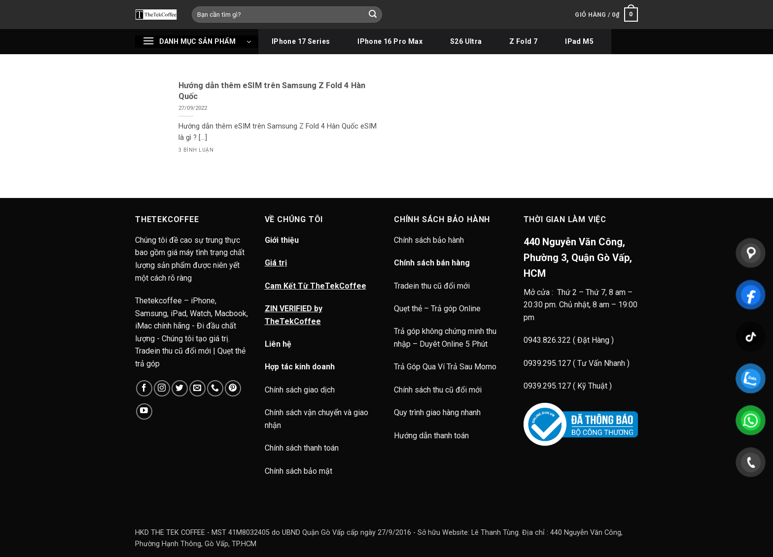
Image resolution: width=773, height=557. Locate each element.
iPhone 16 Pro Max (389, 41)
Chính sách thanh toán (302, 448)
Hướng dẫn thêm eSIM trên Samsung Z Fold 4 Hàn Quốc (271, 91)
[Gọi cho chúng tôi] (215, 388)
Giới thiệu (282, 240)
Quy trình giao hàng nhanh (437, 412)
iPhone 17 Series (301, 41)
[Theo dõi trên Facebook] (144, 388)
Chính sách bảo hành (430, 240)
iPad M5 (579, 41)
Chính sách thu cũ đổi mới (438, 389)
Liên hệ (278, 344)
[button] (606, 15)
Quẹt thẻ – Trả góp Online (437, 308)
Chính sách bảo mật (298, 471)
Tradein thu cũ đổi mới (432, 286)
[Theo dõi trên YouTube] (144, 411)
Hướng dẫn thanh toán (431, 435)
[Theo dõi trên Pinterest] (233, 388)
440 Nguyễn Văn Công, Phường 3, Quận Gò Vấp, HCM (578, 257)
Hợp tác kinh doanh (300, 366)
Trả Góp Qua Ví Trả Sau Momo (445, 366)
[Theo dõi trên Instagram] (162, 388)
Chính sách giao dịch (300, 389)
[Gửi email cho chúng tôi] (197, 388)
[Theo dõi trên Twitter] (180, 388)
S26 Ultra (466, 41)
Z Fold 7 (523, 41)
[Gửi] (373, 14)
